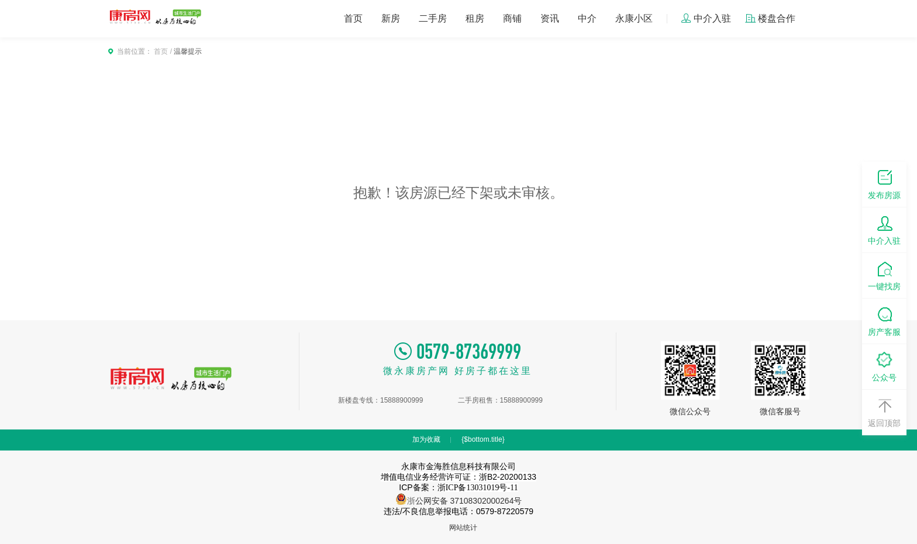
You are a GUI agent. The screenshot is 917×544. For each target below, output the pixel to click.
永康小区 (634, 18)
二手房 (433, 18)
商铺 (512, 18)
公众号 (884, 366)
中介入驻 (706, 18)
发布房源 (884, 184)
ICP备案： (458, 487)
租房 (475, 18)
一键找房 (884, 275)
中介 (587, 18)
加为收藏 (426, 439)
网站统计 (463, 528)
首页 (353, 18)
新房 (390, 18)
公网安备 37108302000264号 (468, 500)
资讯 (549, 18)
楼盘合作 (770, 18)
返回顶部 (884, 412)
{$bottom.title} (482, 439)
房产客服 (884, 320)
